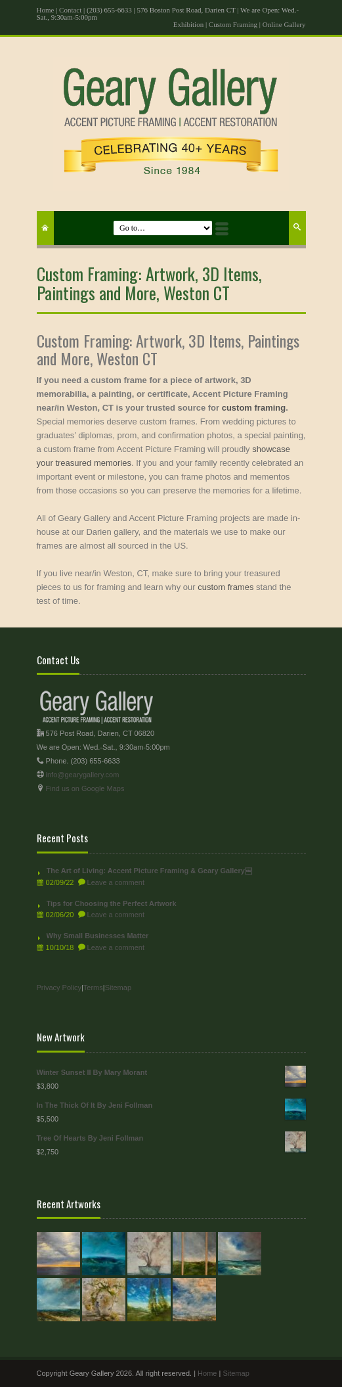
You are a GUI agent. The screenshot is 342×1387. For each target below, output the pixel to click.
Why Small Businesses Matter (98, 936)
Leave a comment (115, 882)
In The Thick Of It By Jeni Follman (171, 1105)
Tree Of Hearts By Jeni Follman (171, 1138)
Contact (70, 10)
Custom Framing (233, 24)
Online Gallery (284, 24)
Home (45, 10)
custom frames (225, 587)
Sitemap (118, 987)
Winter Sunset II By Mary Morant (171, 1073)
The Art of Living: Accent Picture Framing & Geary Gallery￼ (149, 871)
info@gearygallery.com (82, 775)
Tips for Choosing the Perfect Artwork (112, 903)
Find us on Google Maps (85, 788)
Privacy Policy (59, 987)
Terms (93, 987)
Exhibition (188, 24)
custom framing (254, 408)
